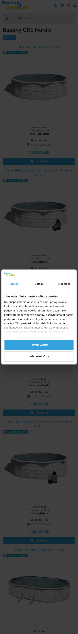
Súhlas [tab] (13, 283)
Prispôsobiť (39, 356)
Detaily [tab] (39, 283)
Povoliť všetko (39, 344)
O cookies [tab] (64, 283)
